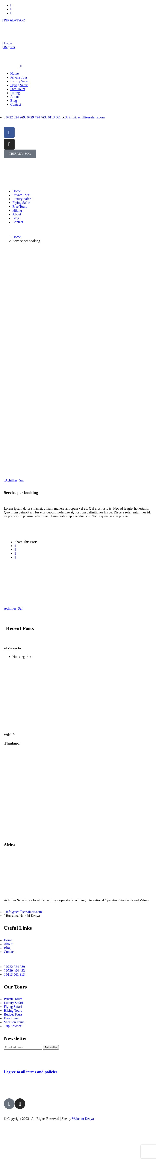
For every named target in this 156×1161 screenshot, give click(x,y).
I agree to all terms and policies (30, 1072)
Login (7, 43)
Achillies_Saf (14, 480)
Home (16, 237)
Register (8, 47)
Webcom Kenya (83, 1118)
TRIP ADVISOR (13, 20)
